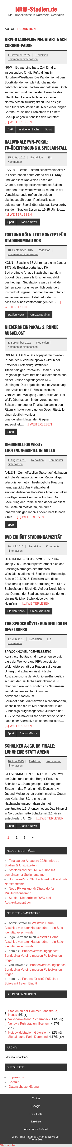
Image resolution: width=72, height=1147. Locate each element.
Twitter (36, 1098)
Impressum (16, 1077)
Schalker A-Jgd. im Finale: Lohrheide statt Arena (30, 749)
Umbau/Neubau (40, 314)
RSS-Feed (36, 1113)
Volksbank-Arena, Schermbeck (29, 1019)
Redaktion (42, 55)
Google (35, 1106)
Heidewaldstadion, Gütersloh (28, 1032)
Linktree (36, 1121)
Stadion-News (28, 222)
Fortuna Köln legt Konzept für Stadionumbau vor (35, 238)
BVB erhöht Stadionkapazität (33, 537)
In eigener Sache (28, 129)
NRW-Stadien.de (36, 9)
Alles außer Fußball (36, 1129)
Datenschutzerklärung (24, 1086)
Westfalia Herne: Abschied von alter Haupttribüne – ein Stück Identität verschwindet (34, 928)
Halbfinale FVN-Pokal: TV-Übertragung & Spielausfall (36, 145)
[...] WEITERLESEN (18, 122)
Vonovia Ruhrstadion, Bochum (29, 1023)
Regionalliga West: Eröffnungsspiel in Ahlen (30, 448)
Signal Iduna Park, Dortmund (28, 1036)
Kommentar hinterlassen (23, 59)
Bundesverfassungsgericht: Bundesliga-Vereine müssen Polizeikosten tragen (33, 955)
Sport (48, 129)
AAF (10, 129)
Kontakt (14, 1082)
